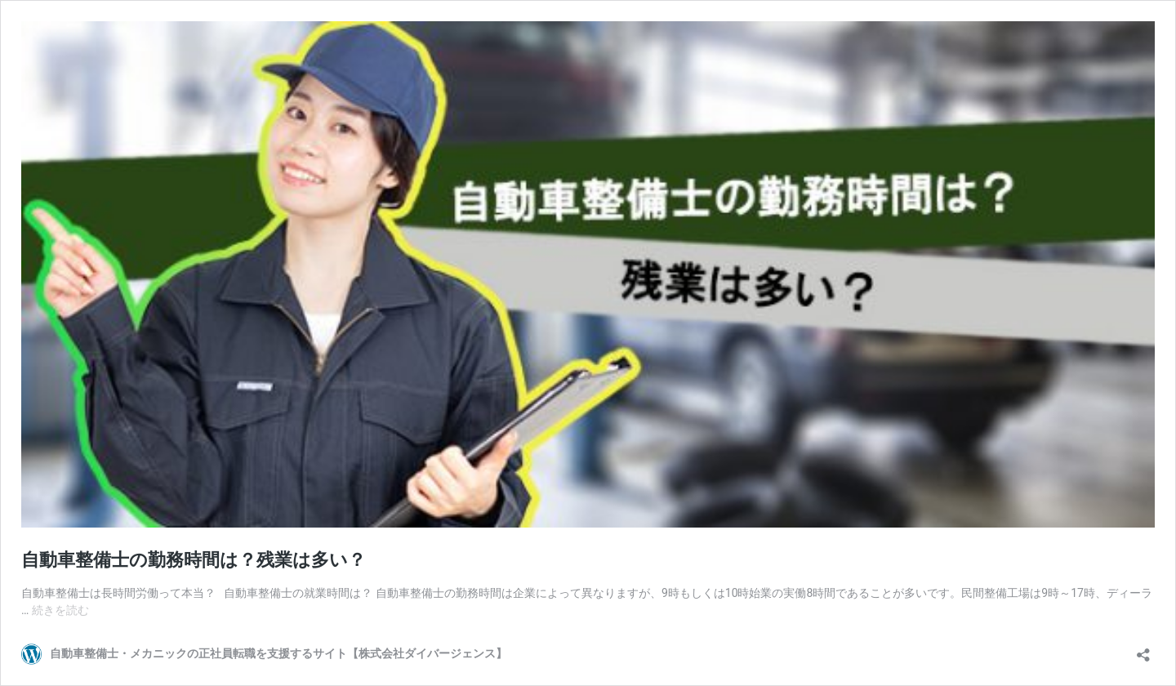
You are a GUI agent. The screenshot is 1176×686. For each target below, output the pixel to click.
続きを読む (60, 610)
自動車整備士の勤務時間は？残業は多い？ (193, 560)
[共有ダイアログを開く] (1143, 649)
